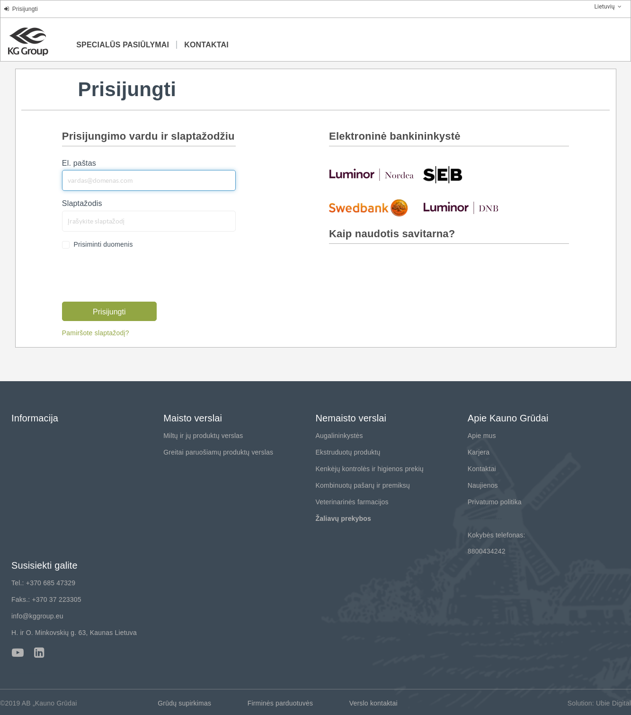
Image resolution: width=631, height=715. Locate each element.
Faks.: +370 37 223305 (46, 599)
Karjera (479, 452)
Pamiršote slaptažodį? (95, 333)
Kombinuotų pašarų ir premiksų (363, 485)
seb (466, 174)
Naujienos (483, 485)
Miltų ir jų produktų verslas (203, 435)
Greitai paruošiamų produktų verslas (218, 452)
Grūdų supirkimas (184, 703)
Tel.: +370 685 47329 (43, 583)
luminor (465, 207)
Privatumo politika (495, 502)
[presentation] (134, 275)
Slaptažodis (82, 203)
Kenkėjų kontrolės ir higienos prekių (370, 469)
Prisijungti (21, 9)
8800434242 (487, 551)
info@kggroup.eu (37, 616)
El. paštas (79, 163)
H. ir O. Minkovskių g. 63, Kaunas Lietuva (74, 632)
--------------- (485, 518)
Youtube (17, 653)
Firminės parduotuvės (280, 703)
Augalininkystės (339, 435)
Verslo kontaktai (373, 703)
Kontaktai (482, 469)
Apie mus (482, 435)
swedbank (371, 207)
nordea (372, 174)
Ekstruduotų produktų (348, 452)
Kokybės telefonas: (496, 535)
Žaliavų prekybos (344, 518)
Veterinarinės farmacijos (352, 502)
